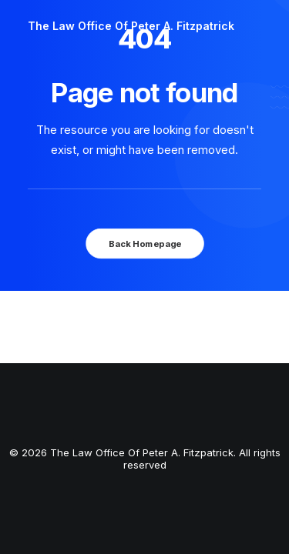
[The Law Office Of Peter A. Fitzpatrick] (131, 26)
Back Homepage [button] (144, 243)
